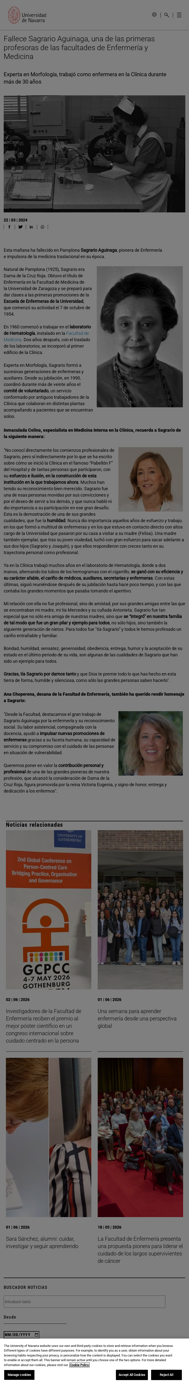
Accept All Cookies (132, 1375)
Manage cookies (19, 1375)
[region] (94, 1362)
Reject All (166, 1375)
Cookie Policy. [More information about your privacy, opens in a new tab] (79, 1365)
